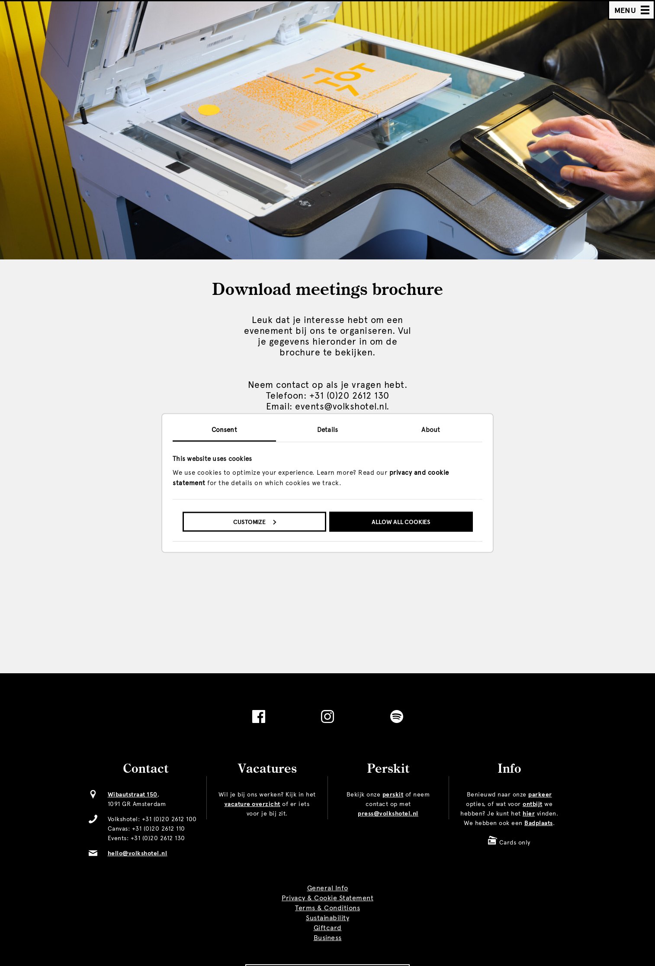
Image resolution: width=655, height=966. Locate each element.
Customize (254, 521)
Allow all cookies (401, 521)
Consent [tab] (224, 430)
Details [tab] (327, 430)
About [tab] (430, 430)
